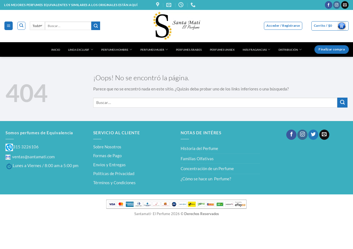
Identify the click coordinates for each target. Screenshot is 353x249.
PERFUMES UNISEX (222, 49)
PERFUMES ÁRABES (189, 49)
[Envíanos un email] (345, 5)
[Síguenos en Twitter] (313, 135)
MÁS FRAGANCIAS (256, 49)
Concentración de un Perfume (207, 168)
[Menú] (8, 26)
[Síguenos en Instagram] (337, 5)
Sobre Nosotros (107, 146)
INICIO (55, 49)
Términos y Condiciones (114, 182)
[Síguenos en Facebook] (328, 5)
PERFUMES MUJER (154, 49)
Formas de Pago (107, 155)
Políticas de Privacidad (113, 173)
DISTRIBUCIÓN (290, 49)
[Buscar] (21, 26)
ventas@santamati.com (30, 156)
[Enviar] (95, 26)
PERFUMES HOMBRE (116, 49)
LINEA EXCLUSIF (80, 49)
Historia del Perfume (199, 148)
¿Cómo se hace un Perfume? (206, 178)
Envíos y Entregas (109, 164)
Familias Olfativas (197, 158)
